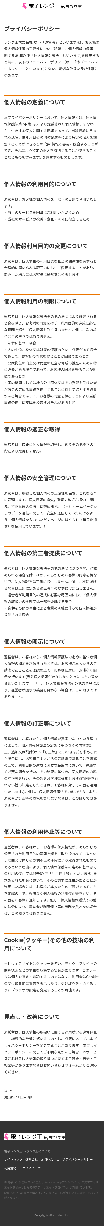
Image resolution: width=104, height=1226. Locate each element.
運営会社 (31, 1159)
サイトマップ (13, 1159)
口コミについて (30, 1168)
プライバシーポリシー (77, 1159)
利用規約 (10, 1168)
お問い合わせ (50, 1159)
